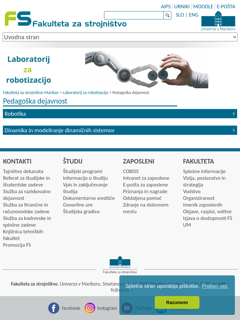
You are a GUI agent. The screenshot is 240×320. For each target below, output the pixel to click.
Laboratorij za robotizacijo (85, 92)
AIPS (166, 6)
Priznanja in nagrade (145, 191)
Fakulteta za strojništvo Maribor (30, 92)
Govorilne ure (78, 204)
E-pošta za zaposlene (145, 184)
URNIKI (182, 6)
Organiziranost (198, 198)
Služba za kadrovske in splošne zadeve (27, 221)
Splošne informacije (204, 171)
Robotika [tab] (15, 113)
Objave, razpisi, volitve (207, 211)
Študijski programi (82, 171)
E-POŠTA (226, 6)
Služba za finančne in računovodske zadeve (26, 208)
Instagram (107, 308)
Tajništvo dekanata (23, 171)
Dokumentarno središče (89, 198)
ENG (194, 14)
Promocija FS (17, 245)
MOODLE (203, 6)
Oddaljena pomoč (142, 198)
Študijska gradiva (81, 211)
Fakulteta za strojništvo (66, 20)
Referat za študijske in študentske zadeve (26, 181)
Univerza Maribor (218, 20)
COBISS (131, 171)
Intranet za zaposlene (146, 178)
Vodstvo (191, 191)
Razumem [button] (177, 302)
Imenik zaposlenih (202, 204)
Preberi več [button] (215, 286)
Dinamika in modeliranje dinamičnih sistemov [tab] (59, 130)
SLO (180, 14)
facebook (71, 308)
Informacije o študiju (85, 178)
